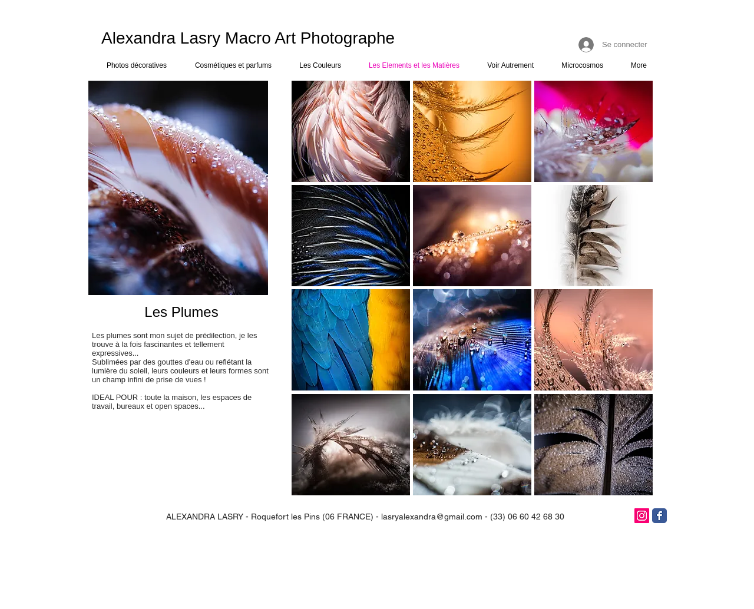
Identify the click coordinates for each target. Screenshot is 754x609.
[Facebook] (659, 515)
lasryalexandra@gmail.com (431, 516)
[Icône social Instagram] (641, 515)
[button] (351, 131)
